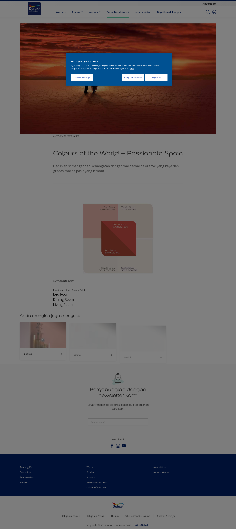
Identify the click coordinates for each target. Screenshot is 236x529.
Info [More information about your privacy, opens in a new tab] (132, 68)
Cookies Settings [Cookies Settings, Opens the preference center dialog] (82, 77)
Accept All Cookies (133, 77)
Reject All (156, 77)
